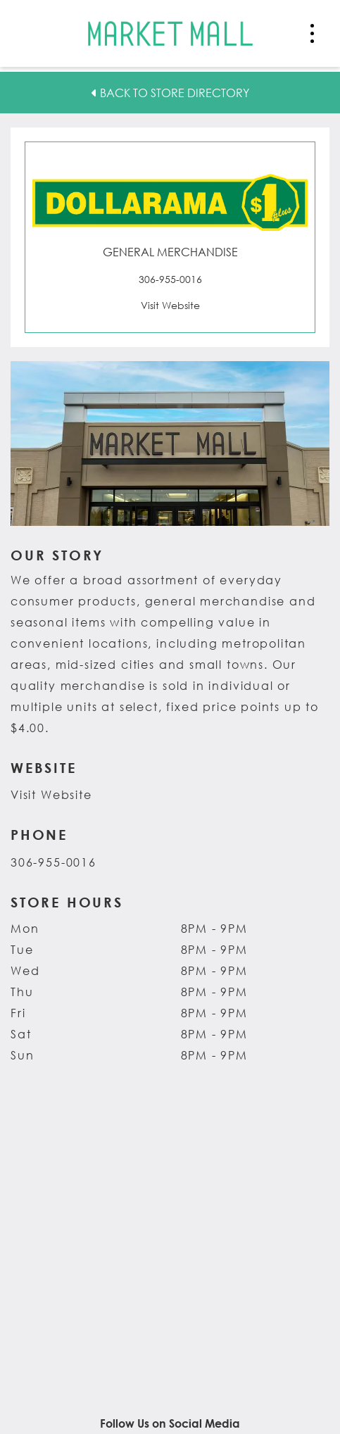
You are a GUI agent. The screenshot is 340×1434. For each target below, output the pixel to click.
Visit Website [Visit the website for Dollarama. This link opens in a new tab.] (51, 794)
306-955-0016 (53, 862)
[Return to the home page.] (170, 32)
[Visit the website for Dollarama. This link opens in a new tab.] (170, 305)
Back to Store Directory (170, 92)
